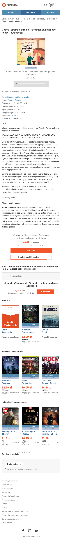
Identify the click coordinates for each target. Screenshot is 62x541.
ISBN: (4, 119)
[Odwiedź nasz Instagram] (30, 531)
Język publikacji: (9, 109)
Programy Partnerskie (10, 481)
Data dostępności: (9, 103)
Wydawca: (6, 116)
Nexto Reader (7, 485)
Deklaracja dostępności (10, 519)
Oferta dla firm (7, 523)
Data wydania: (8, 106)
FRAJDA (15, 116)
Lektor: (5, 100)
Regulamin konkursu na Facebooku (15, 511)
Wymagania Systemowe (10, 500)
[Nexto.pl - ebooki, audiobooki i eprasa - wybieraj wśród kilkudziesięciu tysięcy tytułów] (10, 5)
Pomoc (4, 504)
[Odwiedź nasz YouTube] (36, 531)
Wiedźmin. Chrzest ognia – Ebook (29, 332)
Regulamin (6, 492)
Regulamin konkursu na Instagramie (15, 515)
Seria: (4, 97)
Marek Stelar (30, 78)
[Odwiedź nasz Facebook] (23, 531)
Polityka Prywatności (9, 488)
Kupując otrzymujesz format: (13, 91)
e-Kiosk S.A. (37, 536)
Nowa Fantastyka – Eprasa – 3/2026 (29, 383)
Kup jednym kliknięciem (28, 257)
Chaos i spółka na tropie (18, 97)
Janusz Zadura (14, 100)
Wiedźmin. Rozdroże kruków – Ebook (9, 383)
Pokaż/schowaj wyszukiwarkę (46, 5)
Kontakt (4, 508)
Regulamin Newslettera (10, 496)
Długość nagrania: (9, 113)
